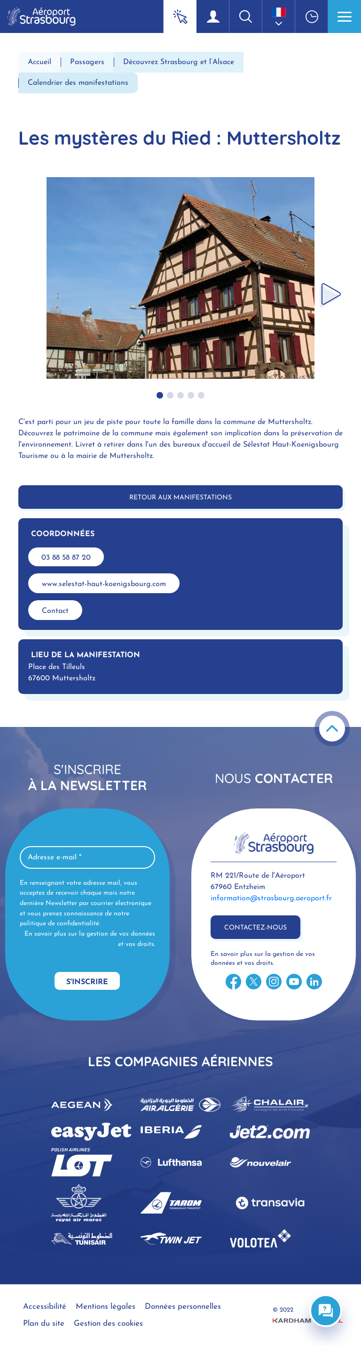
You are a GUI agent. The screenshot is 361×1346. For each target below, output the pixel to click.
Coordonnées (62, 534)
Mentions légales (105, 1307)
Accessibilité (44, 1307)
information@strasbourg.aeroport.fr (271, 898)
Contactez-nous (255, 927)
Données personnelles (183, 1307)
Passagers (87, 62)
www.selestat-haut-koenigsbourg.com (104, 584)
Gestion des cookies (108, 1324)
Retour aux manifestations (180, 497)
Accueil (39, 62)
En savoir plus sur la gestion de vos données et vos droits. (89, 939)
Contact (55, 611)
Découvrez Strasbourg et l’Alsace (178, 62)
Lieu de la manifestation (85, 655)
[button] (160, 395)
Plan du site (43, 1324)
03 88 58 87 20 (66, 558)
